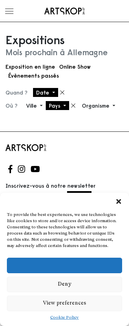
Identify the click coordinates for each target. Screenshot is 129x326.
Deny (64, 284)
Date (43, 92)
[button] (118, 201)
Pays (55, 105)
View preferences (64, 303)
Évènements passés (33, 75)
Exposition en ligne (30, 66)
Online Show (75, 66)
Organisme (96, 105)
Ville (32, 105)
